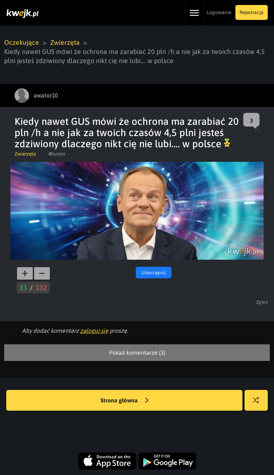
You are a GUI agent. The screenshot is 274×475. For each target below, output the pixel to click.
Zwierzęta (65, 42)
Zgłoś (262, 302)
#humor (57, 154)
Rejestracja (252, 12)
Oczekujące (21, 42)
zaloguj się (94, 330)
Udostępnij (154, 272)
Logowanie (219, 12)
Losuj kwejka (259, 404)
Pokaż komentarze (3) (137, 352)
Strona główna (124, 400)
